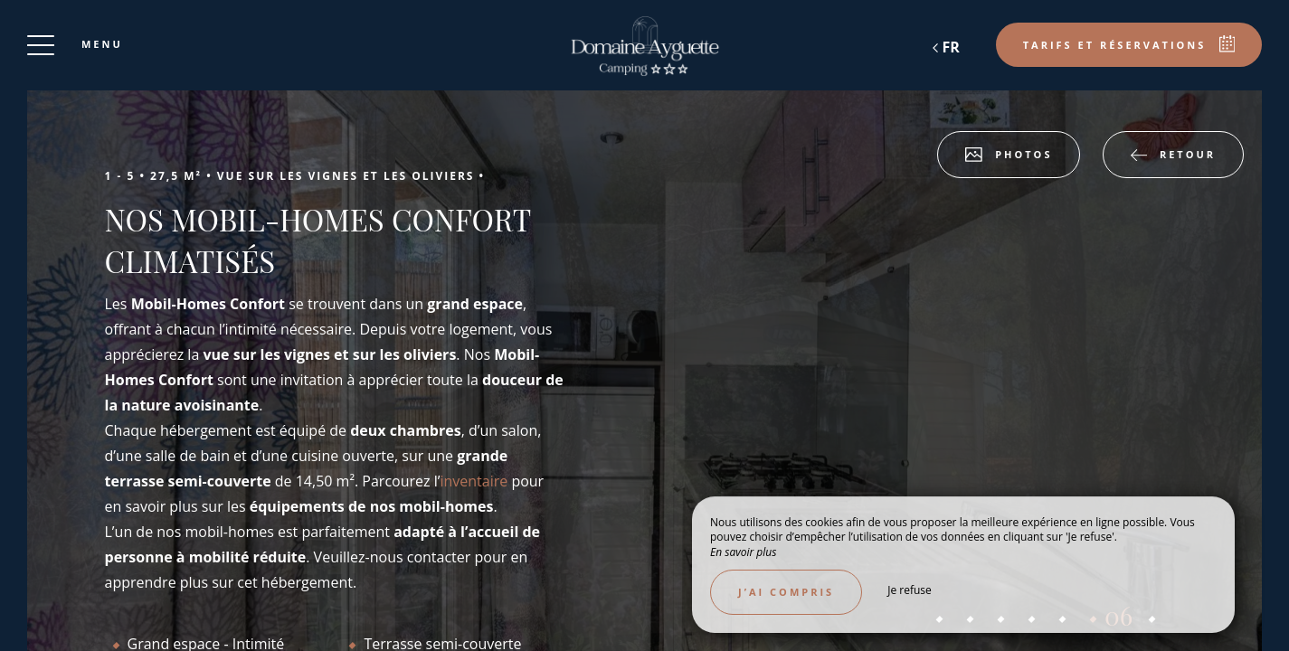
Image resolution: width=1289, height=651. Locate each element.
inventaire (475, 481)
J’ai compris (786, 592)
